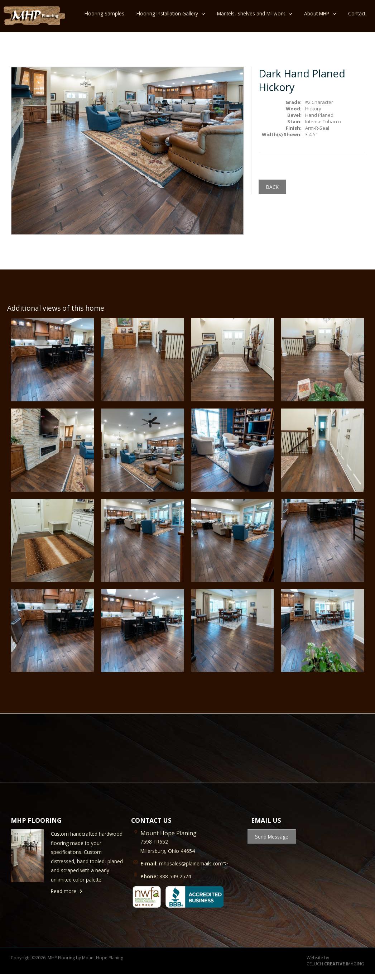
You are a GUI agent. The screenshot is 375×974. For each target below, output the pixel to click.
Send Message (271, 836)
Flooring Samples (104, 13)
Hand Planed (319, 115)
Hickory (313, 108)
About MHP (316, 13)
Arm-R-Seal (317, 128)
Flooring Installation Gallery (167, 13)
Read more (63, 891)
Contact (356, 13)
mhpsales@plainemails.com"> (184, 863)
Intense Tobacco (323, 121)
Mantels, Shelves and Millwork (251, 13)
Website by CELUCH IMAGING (335, 961)
